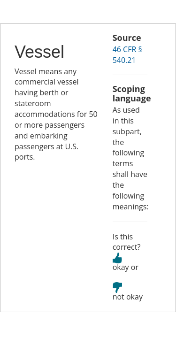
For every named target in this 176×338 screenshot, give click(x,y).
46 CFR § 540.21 (127, 54)
